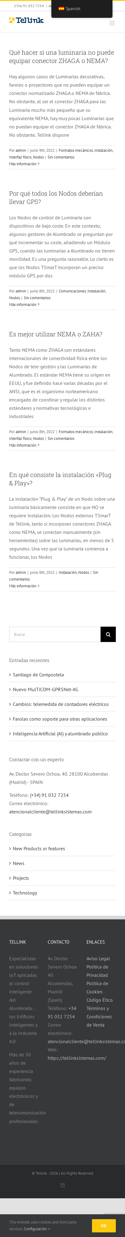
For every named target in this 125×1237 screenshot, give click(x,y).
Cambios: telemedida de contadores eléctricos (61, 704)
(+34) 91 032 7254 (49, 795)
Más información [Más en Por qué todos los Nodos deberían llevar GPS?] (22, 304)
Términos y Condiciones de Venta (99, 1016)
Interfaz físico (20, 157)
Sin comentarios (61, 157)
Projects (21, 878)
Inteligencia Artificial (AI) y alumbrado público (60, 733)
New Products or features (39, 848)
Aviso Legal (98, 958)
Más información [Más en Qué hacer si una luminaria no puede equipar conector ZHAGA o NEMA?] (22, 163)
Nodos (38, 157)
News (18, 863)
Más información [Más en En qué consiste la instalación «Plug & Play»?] (22, 586)
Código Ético (99, 1000)
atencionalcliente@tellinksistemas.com (50, 811)
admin (21, 150)
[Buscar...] (55, 634)
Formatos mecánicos (76, 150)
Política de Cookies (97, 987)
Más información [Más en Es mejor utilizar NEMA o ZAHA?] (22, 445)
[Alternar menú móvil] (112, 23)
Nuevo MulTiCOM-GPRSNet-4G (45, 689)
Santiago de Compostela (38, 674)
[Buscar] (108, 634)
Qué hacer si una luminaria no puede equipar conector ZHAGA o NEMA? (61, 56)
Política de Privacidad (97, 971)
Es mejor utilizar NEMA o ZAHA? (55, 334)
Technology (25, 893)
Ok (104, 1225)
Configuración (37, 1228)
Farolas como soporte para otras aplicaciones (60, 719)
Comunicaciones (72, 291)
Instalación (103, 150)
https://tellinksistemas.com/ (77, 1058)
